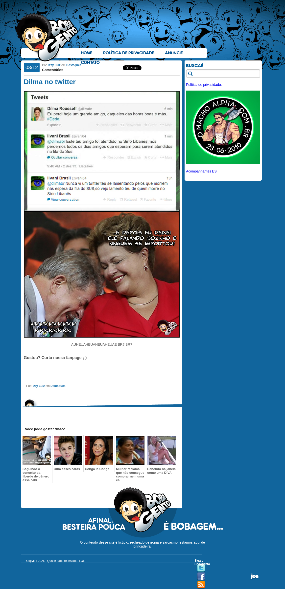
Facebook (201, 576)
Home (86, 53)
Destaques (73, 65)
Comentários (52, 70)
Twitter (201, 568)
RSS (201, 585)
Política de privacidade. (204, 85)
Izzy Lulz (54, 65)
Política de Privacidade (128, 53)
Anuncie (174, 53)
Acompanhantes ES (201, 171)
